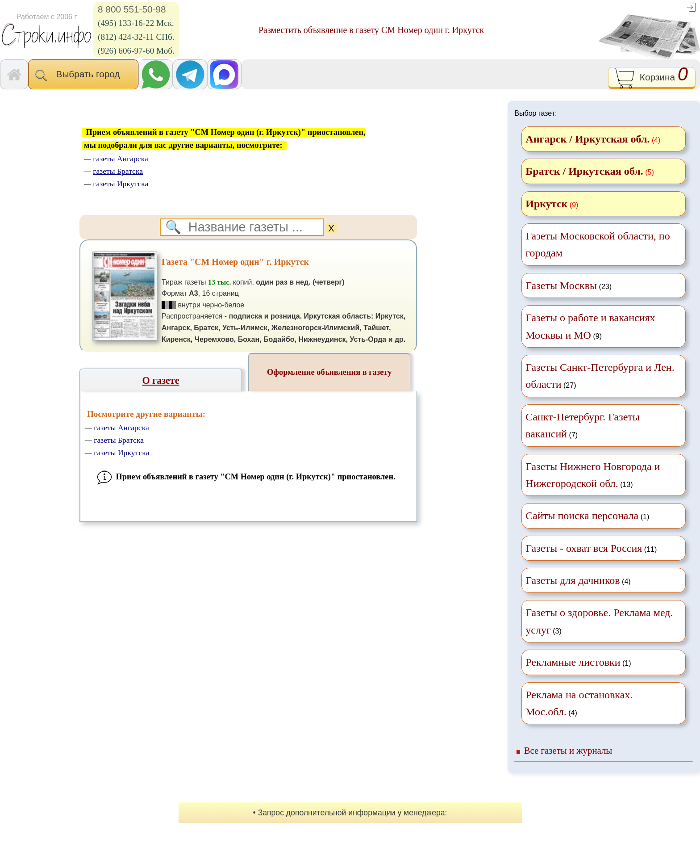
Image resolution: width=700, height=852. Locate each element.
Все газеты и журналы (568, 750)
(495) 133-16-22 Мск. (136, 23)
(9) (590, 326)
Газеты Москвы (561, 285)
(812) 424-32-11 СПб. (136, 37)
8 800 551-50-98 (132, 9)
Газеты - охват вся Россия (583, 548)
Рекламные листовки (572, 662)
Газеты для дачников (572, 580)
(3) (599, 621)
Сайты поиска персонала (581, 515)
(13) (592, 475)
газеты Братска (119, 440)
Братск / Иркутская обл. (584, 171)
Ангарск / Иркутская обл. (587, 139)
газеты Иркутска (121, 452)
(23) (568, 285)
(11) (591, 548)
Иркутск (546, 204)
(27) (599, 375)
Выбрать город (83, 75)
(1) (587, 515)
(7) (582, 425)
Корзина (651, 78)
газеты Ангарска (121, 427)
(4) (577, 580)
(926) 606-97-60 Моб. (136, 50)
